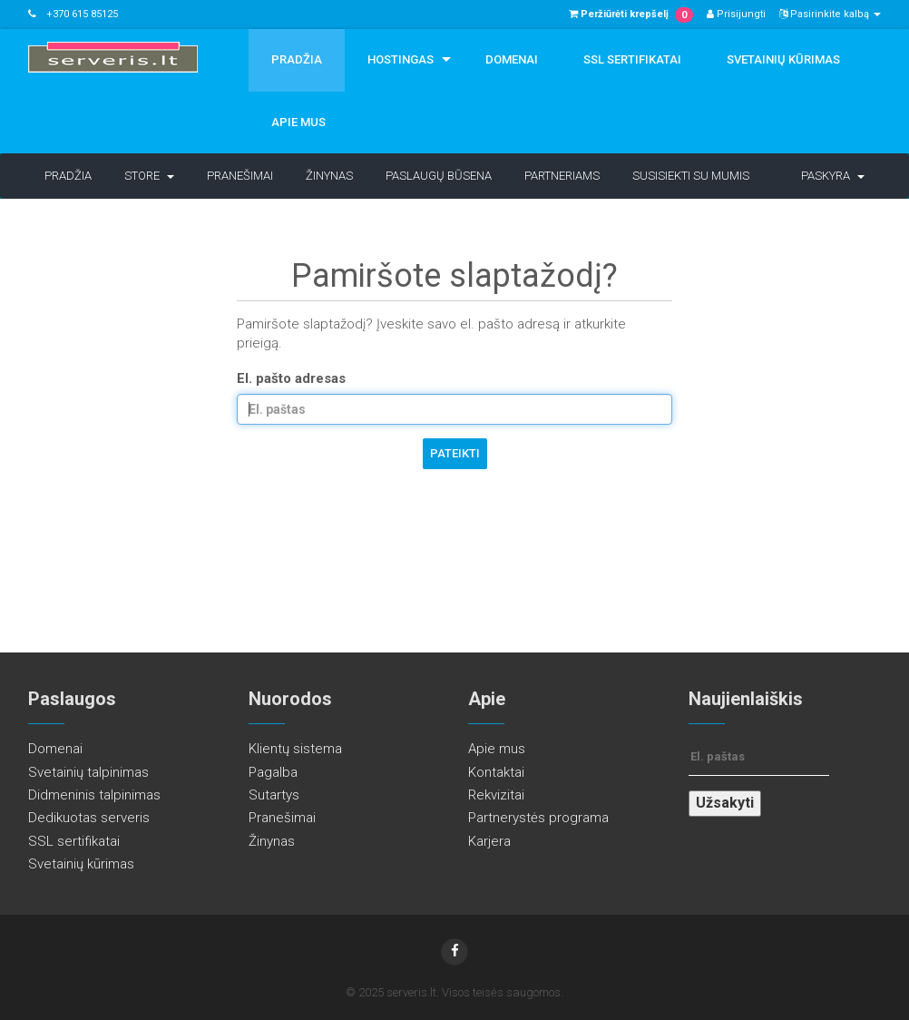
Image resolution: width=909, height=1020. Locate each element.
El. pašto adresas (291, 378)
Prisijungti (736, 14)
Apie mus (298, 122)
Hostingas (400, 59)
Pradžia (296, 59)
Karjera (489, 841)
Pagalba (273, 772)
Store (149, 175)
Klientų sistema (295, 748)
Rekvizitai (496, 795)
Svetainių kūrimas (783, 59)
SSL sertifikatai (632, 59)
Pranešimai (240, 175)
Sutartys (274, 795)
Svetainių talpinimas (88, 772)
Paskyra (833, 175)
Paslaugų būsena (439, 175)
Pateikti (455, 453)
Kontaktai (496, 772)
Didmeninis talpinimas (94, 795)
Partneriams (562, 175)
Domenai (511, 59)
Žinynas (329, 175)
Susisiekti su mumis (690, 175)
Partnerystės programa (538, 817)
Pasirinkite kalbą (830, 14)
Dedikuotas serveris (89, 817)
